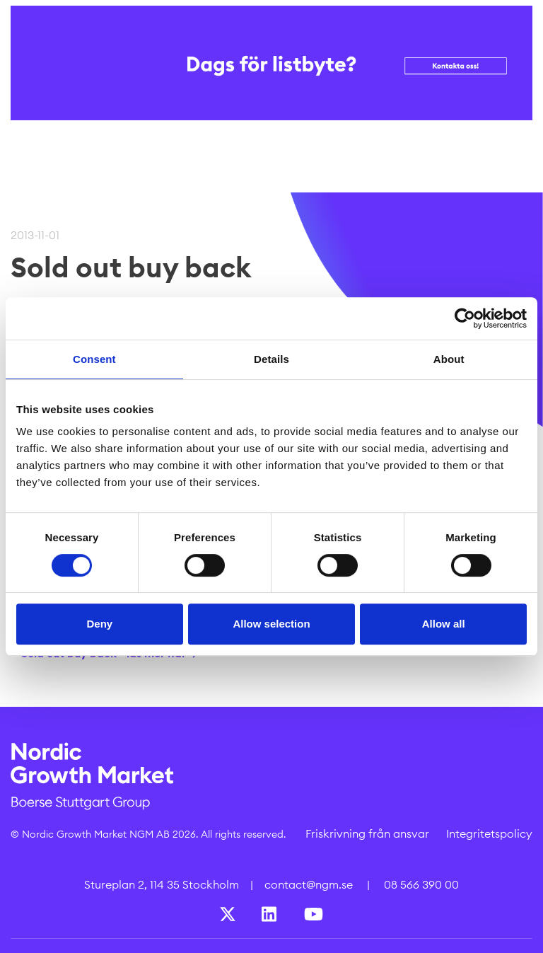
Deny (99, 624)
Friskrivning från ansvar (367, 833)
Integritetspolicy (489, 833)
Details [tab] (271, 359)
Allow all (443, 624)
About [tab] (449, 359)
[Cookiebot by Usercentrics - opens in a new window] (465, 318)
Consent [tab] (94, 359)
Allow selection (271, 624)
